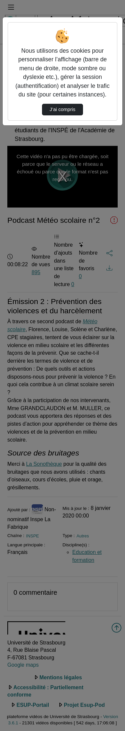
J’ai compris (62, 109)
